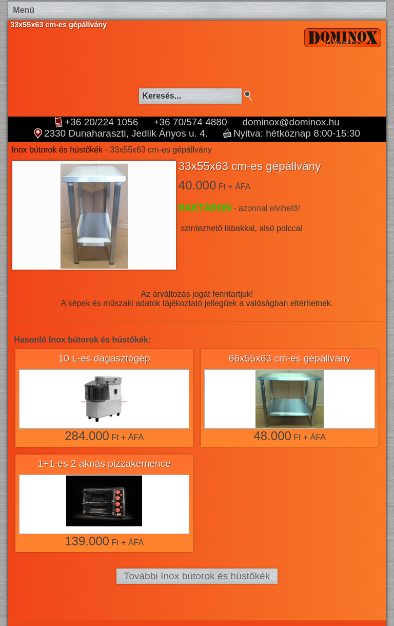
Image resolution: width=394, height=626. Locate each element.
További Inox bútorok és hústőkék (197, 576)
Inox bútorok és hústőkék (57, 149)
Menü (23, 10)
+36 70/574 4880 (190, 122)
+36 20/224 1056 (101, 122)
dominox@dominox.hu (290, 122)
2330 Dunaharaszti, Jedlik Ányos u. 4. (126, 133)
